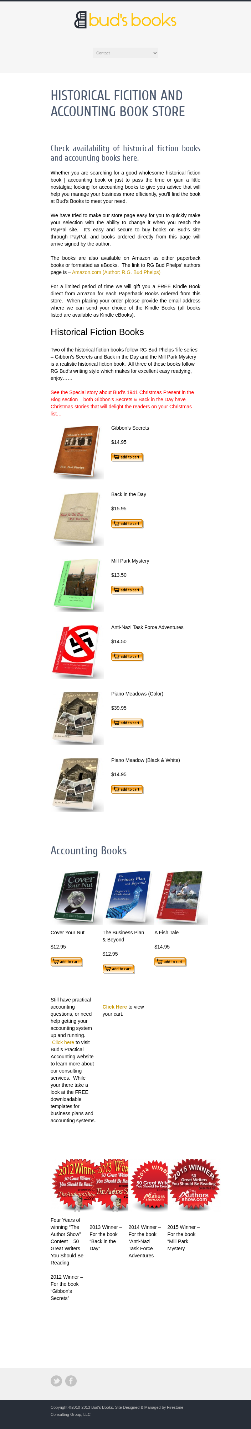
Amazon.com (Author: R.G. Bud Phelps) (116, 272)
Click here (63, 1042)
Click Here (115, 1007)
